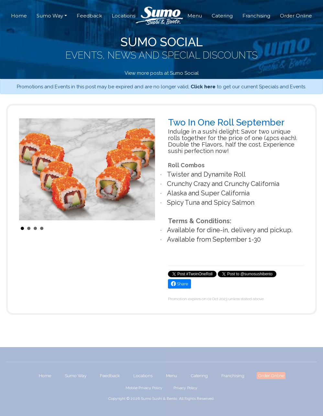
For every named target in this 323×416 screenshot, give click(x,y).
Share (179, 283)
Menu (194, 16)
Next (146, 169)
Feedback (89, 16)
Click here (203, 87)
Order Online (296, 16)
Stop (151, 228)
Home (19, 16)
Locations (123, 16)
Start (147, 228)
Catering (222, 16)
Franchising (256, 16)
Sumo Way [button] (50, 16)
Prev (27, 169)
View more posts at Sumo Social (162, 73)
